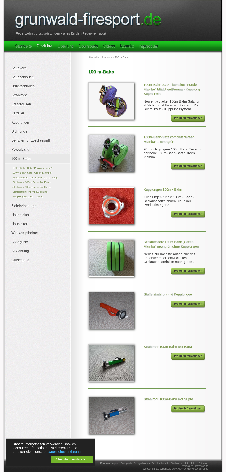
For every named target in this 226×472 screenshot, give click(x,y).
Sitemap (203, 463)
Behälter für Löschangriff (30, 140)
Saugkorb (18, 68)
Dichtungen (20, 131)
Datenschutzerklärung (64, 451)
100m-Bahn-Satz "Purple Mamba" (32, 168)
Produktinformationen (188, 118)
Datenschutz (201, 466)
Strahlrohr (19, 95)
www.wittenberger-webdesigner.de (190, 468)
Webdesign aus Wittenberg (157, 468)
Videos (109, 46)
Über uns (65, 46)
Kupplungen (20, 122)
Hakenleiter (20, 215)
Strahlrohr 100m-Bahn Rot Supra (31, 187)
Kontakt (126, 46)
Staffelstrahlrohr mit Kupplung (29, 191)
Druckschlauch (23, 86)
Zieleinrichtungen (24, 206)
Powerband (20, 149)
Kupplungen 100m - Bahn (27, 196)
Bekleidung (20, 251)
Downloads (88, 46)
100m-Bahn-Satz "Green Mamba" (32, 172)
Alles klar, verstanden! (71, 459)
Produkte (44, 46)
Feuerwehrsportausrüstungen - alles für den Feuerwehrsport (61, 33)
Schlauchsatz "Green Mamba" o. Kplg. (35, 177)
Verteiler (17, 113)
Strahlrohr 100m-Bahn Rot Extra (31, 182)
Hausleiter (19, 224)
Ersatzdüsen (21, 104)
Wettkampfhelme (24, 233)
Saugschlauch (22, 77)
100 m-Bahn (21, 159)
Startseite (23, 46)
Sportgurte (19, 242)
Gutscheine (20, 260)
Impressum (148, 46)
